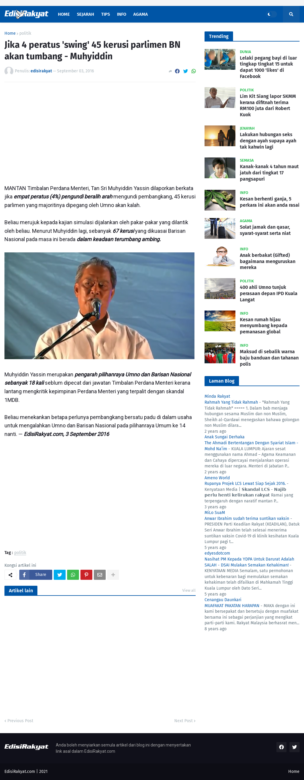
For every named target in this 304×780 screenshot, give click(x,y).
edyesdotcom (217, 553)
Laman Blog (222, 381)
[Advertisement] (100, 131)
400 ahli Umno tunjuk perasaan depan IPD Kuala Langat (268, 293)
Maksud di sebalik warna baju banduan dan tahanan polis (269, 358)
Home (10, 33)
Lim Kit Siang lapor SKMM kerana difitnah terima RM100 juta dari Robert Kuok (268, 105)
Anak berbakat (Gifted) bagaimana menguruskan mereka (267, 261)
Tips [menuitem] (105, 14)
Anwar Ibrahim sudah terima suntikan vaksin (247, 518)
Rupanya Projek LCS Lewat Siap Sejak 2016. (245, 483)
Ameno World (217, 477)
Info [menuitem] (121, 14)
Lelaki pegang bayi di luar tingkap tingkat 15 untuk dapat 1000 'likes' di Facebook (268, 67)
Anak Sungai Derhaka (225, 437)
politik (25, 33)
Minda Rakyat (217, 396)
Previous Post (20, 720)
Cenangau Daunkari (223, 599)
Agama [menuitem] (140, 14)
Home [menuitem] (64, 14)
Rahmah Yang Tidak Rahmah (231, 402)
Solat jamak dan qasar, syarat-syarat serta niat (265, 230)
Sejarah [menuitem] (85, 14)
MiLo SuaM (215, 512)
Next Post (183, 720)
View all (189, 590)
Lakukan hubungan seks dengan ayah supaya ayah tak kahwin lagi (268, 141)
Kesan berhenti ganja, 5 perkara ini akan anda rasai (270, 202)
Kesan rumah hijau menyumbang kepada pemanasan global (263, 326)
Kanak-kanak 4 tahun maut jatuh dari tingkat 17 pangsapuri (269, 173)
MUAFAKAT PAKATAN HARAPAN (232, 605)
